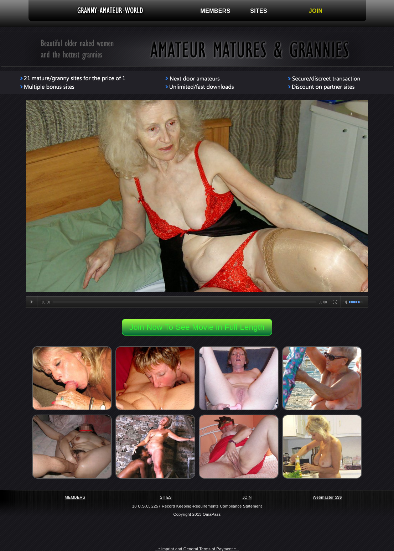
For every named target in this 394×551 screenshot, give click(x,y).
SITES (258, 11)
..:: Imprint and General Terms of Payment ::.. (197, 549)
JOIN (316, 11)
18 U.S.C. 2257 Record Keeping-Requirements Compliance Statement (197, 506)
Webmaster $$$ (327, 497)
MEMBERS (215, 11)
